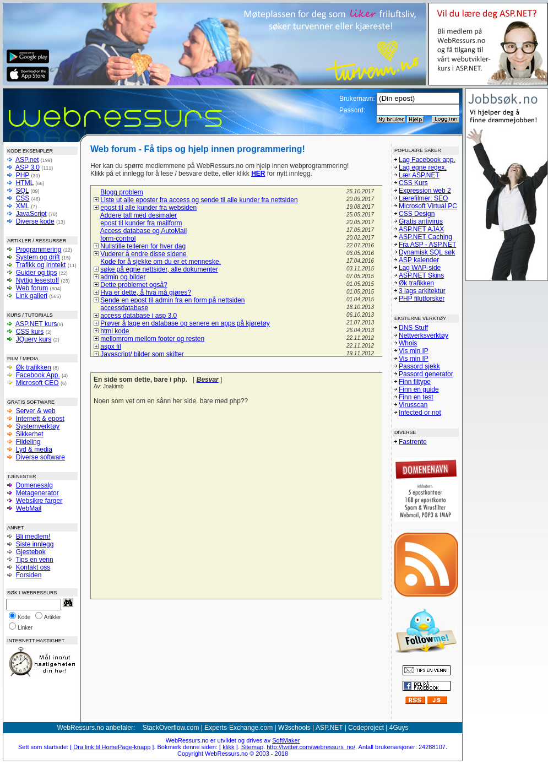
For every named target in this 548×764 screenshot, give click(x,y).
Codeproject (366, 728)
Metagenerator (37, 493)
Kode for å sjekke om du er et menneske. (160, 261)
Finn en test (416, 397)
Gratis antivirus (421, 221)
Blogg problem (121, 192)
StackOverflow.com (171, 728)
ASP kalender (419, 260)
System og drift (38, 257)
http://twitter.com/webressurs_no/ (311, 747)
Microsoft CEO (37, 383)
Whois (408, 343)
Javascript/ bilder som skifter (141, 354)
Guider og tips (36, 273)
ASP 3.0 (27, 167)
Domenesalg (34, 485)
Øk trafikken (33, 367)
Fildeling (28, 442)
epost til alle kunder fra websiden (148, 208)
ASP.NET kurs (36, 324)
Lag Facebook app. (427, 160)
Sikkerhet (30, 434)
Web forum (32, 288)
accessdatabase (124, 308)
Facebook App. (38, 375)
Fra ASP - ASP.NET (427, 244)
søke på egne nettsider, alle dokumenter (159, 269)
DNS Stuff (413, 328)
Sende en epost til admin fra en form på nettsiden (172, 300)
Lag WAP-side (420, 268)
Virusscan (413, 405)
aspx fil (110, 346)
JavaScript (31, 214)
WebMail (28, 508)
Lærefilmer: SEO (423, 198)
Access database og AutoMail (143, 231)
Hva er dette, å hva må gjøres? (145, 292)
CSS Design (417, 214)
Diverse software (40, 457)
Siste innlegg (35, 544)
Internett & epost (40, 418)
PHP (22, 175)
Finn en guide (419, 389)
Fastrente (413, 442)
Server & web (36, 411)
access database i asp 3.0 (138, 315)
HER (258, 173)
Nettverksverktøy (423, 335)
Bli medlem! (33, 536)
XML (22, 206)
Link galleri (31, 296)
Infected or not (420, 412)
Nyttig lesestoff (37, 280)
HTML (25, 183)
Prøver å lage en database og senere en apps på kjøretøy (185, 323)
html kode (114, 331)
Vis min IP (413, 351)
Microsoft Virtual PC (428, 206)
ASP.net (27, 160)
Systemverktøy (37, 426)
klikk (228, 747)
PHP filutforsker (421, 298)
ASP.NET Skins (421, 275)
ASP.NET (329, 728)
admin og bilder (122, 277)
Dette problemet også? (133, 285)
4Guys (399, 728)
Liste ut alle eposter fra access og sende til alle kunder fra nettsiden (198, 200)
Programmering (39, 249)
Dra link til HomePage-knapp (111, 747)
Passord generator (426, 374)
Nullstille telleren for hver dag (143, 246)
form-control (117, 238)
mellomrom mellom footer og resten (152, 339)
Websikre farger (39, 501)
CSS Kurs (413, 183)
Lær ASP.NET (419, 175)
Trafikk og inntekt (40, 265)
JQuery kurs (34, 339)
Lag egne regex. (423, 167)
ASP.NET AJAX (421, 229)
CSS (23, 198)
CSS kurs (30, 331)
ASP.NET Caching (425, 237)
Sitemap (252, 747)
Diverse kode (35, 221)
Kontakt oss (33, 567)
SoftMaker (286, 740)
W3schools (294, 728)
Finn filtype (415, 382)
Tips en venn (34, 559)
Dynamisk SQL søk (427, 252)
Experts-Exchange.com (238, 728)
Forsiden (29, 575)
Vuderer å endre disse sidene (143, 254)
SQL (22, 190)
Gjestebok (31, 552)
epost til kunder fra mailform (141, 223)
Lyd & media (34, 449)
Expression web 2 (425, 190)
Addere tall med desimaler (138, 215)
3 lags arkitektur (422, 291)
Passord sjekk (419, 366)
